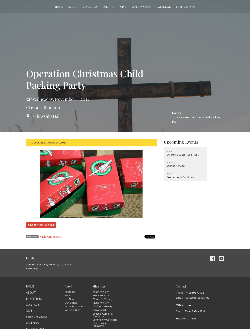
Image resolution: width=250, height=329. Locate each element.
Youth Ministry (101, 291)
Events (176, 113)
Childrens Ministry (51, 236)
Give (123, 6)
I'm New (69, 299)
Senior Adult (99, 310)
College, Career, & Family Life (103, 315)
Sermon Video (141, 6)
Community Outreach (105, 319)
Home (59, 6)
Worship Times (73, 310)
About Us (70, 291)
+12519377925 (194, 292)
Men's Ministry (101, 295)
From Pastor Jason (75, 306)
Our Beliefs (71, 302)
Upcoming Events (181, 142)
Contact (108, 6)
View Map (32, 268)
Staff (67, 295)
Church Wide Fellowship (100, 324)
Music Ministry (101, 302)
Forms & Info (185, 6)
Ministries (89, 6)
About (72, 6)
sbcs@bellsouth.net (197, 297)
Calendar (163, 6)
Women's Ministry (103, 299)
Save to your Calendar (41, 224)
